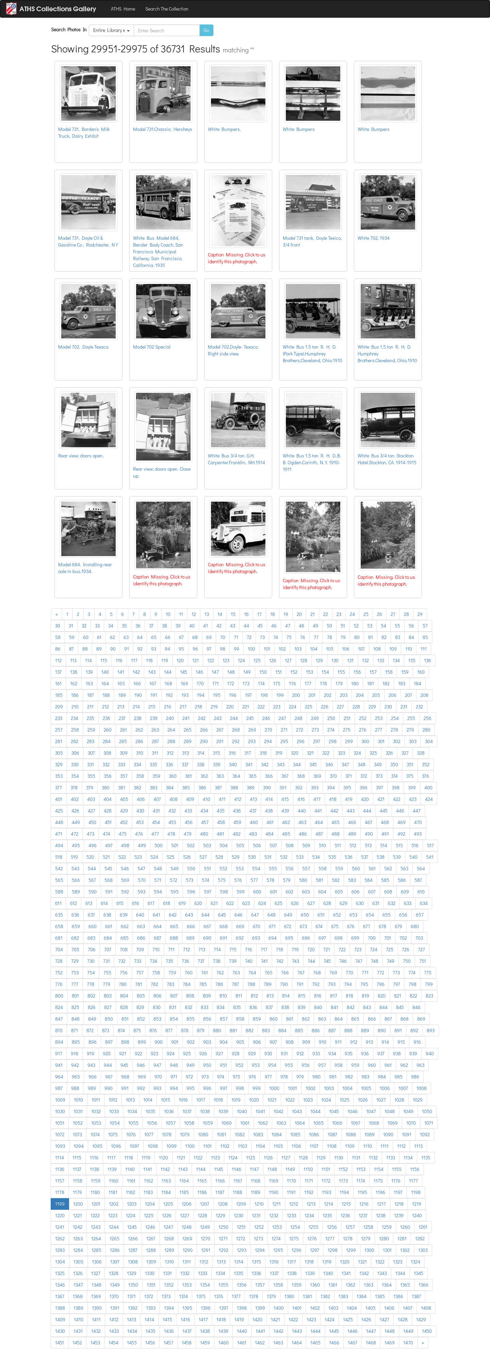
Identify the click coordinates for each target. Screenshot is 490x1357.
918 (74, 1053)
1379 (271, 1296)
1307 (114, 1261)
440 (302, 810)
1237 (363, 1215)
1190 (273, 1192)
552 (223, 868)
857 (224, 1019)
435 (221, 810)
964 (59, 1076)
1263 (78, 1238)
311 (155, 753)
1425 (348, 1319)
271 (284, 729)
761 (204, 972)
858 (240, 1019)
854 (174, 1019)
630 (360, 903)
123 (226, 660)
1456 (150, 1342)
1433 (114, 1331)
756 (124, 972)
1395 (187, 1308)
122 (210, 660)
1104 (260, 1146)
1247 (168, 1227)
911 (338, 1042)
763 (236, 972)
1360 (315, 1284)
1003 (329, 1088)
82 (384, 637)
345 (313, 764)
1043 (297, 1111)
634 (424, 903)
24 (352, 614)
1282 (420, 1238)
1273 (258, 1238)
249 (315, 718)
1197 (398, 1192)
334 (137, 764)
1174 (360, 1180)
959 (355, 1065)
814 (286, 995)
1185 (184, 1192)
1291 (205, 1250)
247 (282, 718)
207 (408, 695)
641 (156, 914)
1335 (238, 1273)
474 (106, 834)
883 (266, 1030)
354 (75, 776)
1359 (296, 1284)
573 (189, 880)
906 (257, 1042)
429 (124, 810)
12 (194, 614)
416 (301, 799)
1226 (167, 1215)
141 (120, 672)
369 (317, 776)
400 (428, 787)
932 (300, 1053)
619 (182, 903)
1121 (181, 1157)
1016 (183, 1099)
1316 (274, 1261)
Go (206, 30)
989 (92, 1088)
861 (289, 1019)
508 (289, 845)
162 (73, 683)
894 (59, 1042)
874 (121, 1030)
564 (421, 868)
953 (256, 1065)
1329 (131, 1273)
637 (91, 914)
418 (333, 799)
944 (108, 1065)
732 (122, 961)
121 (195, 660)
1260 (405, 1227)
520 (90, 857)
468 (385, 822)
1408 (426, 1308)
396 (364, 787)
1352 (169, 1284)
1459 (205, 1342)
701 (387, 938)
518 (58, 857)
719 (295, 949)
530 (252, 857)
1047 (371, 1111)
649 (288, 914)
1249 (205, 1227)
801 (75, 995)
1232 (273, 1215)
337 (185, 764)
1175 (378, 1180)
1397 (223, 1308)
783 (170, 984)
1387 (416, 1296)
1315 (256, 1261)
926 (203, 1053)
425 (59, 810)
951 (223, 1065)
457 (205, 822)
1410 (78, 1319)
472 (74, 834)
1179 (77, 1192)
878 (185, 1030)
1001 (292, 1088)
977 (268, 1076)
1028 (399, 1099)
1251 (241, 1227)
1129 (321, 1157)
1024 (326, 1099)
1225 (148, 1215)
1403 (333, 1308)
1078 (167, 1134)
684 (108, 938)
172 (230, 683)
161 (58, 683)
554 (256, 868)
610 (421, 891)
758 (156, 972)
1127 (285, 1157)
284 (107, 741)
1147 (254, 1169)
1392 (132, 1308)
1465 (315, 1342)
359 (156, 776)
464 (319, 822)
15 (233, 614)
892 (414, 1030)
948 (174, 1065)
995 (190, 1088)
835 (237, 1007)
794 (348, 984)
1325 (60, 1273)
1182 (130, 1192)
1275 (294, 1238)
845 (400, 1007)
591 (109, 891)
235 (90, 718)
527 (203, 857)
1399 (260, 1308)
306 (75, 753)
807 (174, 995)
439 (285, 810)
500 (158, 845)
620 (198, 903)
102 (282, 649)
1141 (147, 1169)
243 (218, 718)
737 (201, 961)
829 (140, 1007)
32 (84, 625)
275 (346, 729)
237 (122, 718)
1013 (130, 1099)
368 (301, 776)
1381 (307, 1296)
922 (138, 1053)
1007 (403, 1088)
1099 (171, 1146)
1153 (360, 1169)
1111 (384, 1146)
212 (105, 706)
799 (429, 984)
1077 (148, 1134)
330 (75, 764)
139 (89, 672)
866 (372, 1019)
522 (122, 857)
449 (76, 822)
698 (338, 938)
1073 (77, 1134)
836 (253, 1007)
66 (167, 637)
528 (219, 857)
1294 (260, 1250)
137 (58, 672)
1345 (418, 1273)
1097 (134, 1146)
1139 (112, 1169)
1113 (418, 1146)
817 (333, 995)
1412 (113, 1319)
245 (250, 718)
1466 (334, 1342)
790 (284, 984)
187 (90, 695)
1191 (291, 1192)
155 (341, 672)
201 (312, 695)
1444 (315, 1331)
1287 (132, 1250)
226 (324, 706)
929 (252, 1053)
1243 (95, 1227)
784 (187, 984)
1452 (77, 1342)
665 (174, 926)
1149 (290, 1169)
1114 (59, 1157)
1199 (60, 1204)
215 (152, 706)
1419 (239, 1319)
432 (172, 810)
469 (401, 822)
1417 (203, 1319)
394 (331, 787)
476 (139, 834)
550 (191, 868)
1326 (78, 1273)
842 (351, 1007)
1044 (315, 1111)
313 (185, 753)
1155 (397, 1169)
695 (289, 938)
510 (322, 845)
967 (109, 1076)
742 (279, 961)
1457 (168, 1342)
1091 (406, 1134)
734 (153, 961)
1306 (97, 1261)
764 (252, 972)
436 (237, 810)
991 (125, 1088)
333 (121, 764)
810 (223, 995)
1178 (59, 1192)
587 (418, 880)
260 (108, 729)
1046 (352, 1111)
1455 (132, 1342)
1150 (308, 1169)
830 (157, 1007)
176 (292, 683)
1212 (293, 1204)
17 (259, 614)
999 (256, 1088)
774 (411, 972)
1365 (405, 1284)
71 (236, 637)
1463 (278, 1342)
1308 (133, 1261)
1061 (244, 1123)
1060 (227, 1123)
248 (299, 718)
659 (76, 926)
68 (195, 637)
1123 (215, 1157)
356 (108, 776)
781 (138, 984)
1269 (187, 1238)
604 (322, 891)
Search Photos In (70, 29)
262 (139, 729)
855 (190, 1019)
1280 (384, 1238)
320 (294, 753)
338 (201, 764)
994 (174, 1088)
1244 (114, 1227)
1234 (309, 1215)
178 (323, 683)
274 (330, 729)
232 (419, 706)
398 (395, 787)
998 (240, 1088)
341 (248, 764)
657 (420, 914)
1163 (166, 1180)
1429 (421, 1319)
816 (318, 995)
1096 (116, 1146)
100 (251, 649)
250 (331, 718)
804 (124, 995)
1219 (416, 1204)
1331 (167, 1273)
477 (155, 834)
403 (91, 799)
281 (58, 741)
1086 (314, 1134)
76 (302, 637)
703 (419, 938)
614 (104, 903)
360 (173, 776)
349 (378, 764)
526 (187, 857)
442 (334, 810)
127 (288, 660)
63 (126, 637)
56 (411, 625)
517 (430, 845)
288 (171, 741)
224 (292, 706)
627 (311, 903)
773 (396, 972)
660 (92, 926)
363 (220, 776)
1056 (152, 1123)
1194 (344, 1192)
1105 (278, 1146)
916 (417, 1042)
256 (427, 718)
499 (142, 845)
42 (219, 625)
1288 (151, 1250)
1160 (113, 1180)
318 (263, 753)
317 (247, 753)
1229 (220, 1215)
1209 (241, 1204)
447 (417, 810)
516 (415, 845)
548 (158, 868)
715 (232, 949)
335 (153, 764)
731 (106, 961)
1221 (77, 1215)
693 (256, 938)
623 (246, 903)
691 (223, 938)
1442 (278, 1331)
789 (268, 984)
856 (207, 1019)
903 (207, 1042)
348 (361, 764)
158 (389, 672)
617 (151, 903)
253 (378, 718)
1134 (408, 1157)
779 (106, 984)
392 (299, 787)
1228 (202, 1215)
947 (157, 1065)
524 (154, 857)
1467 (352, 1342)
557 (306, 868)
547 (141, 868)
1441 (260, 1331)
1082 (240, 1134)
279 (410, 729)
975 (236, 1076)
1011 (96, 1099)
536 (349, 857)
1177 (413, 1180)
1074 (95, 1134)
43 (232, 625)
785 (203, 984)
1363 (368, 1284)
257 (59, 729)
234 (74, 718)
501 (174, 845)
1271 (223, 1238)
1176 (396, 1180)
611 (58, 903)
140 (105, 672)
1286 (115, 1250)
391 (283, 787)
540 (413, 857)
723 (357, 949)
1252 (259, 1227)
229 (372, 706)
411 (222, 799)
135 (411, 660)
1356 (242, 1284)
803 (108, 995)
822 (413, 995)
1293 (241, 1250)
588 (59, 891)
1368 (78, 1296)
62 (112, 637)
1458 (187, 1342)
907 (273, 1042)
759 (172, 972)
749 (390, 961)
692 (240, 938)
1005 (366, 1088)
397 (379, 787)
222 (261, 706)
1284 (78, 1250)
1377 (236, 1296)
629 (343, 903)
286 (139, 741)
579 (287, 880)
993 (157, 1088)
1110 (367, 1146)
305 (59, 753)
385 (186, 787)
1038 (205, 1111)
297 (316, 741)
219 (214, 706)
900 (158, 1042)
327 (405, 753)
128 (303, 660)
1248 (187, 1227)
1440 (242, 1331)
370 (333, 776)
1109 (350, 1146)
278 (394, 729)
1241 (59, 1227)
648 (271, 914)
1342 (364, 1273)
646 (238, 914)
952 (239, 1065)
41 (205, 625)
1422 (293, 1319)
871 (74, 1030)
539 (397, 857)
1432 (96, 1331)
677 (366, 926)
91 (126, 649)
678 (382, 926)
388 (234, 787)
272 (299, 729)
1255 (313, 1227)
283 (90, 741)
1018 (218, 1099)
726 (405, 949)
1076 (131, 1134)
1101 (207, 1146)
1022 (290, 1099)
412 (237, 799)
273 (315, 729)
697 (322, 938)
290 (204, 741)
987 (59, 1088)
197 (248, 695)
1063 (281, 1123)
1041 (260, 1111)
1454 (113, 1342)
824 (59, 1007)
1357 (260, 1284)
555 (273, 868)
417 (317, 799)
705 (75, 949)
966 (92, 1076)
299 (349, 741)
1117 (111, 1157)
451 (108, 822)
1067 (355, 1123)
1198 (416, 1192)
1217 (381, 1204)
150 (263, 672)
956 (305, 1065)
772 (380, 972)
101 (267, 649)
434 (204, 810)
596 (191, 891)
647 (255, 914)
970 (158, 1076)
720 (311, 949)
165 (121, 683)
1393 (151, 1308)
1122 (198, 1157)
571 (157, 880)
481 (220, 834)
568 (108, 880)
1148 (272, 1169)
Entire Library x (111, 30)
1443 (297, 1331)
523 (138, 857)
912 (353, 1042)
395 (347, 787)
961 (388, 1065)
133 (380, 660)
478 (171, 834)
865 (355, 1019)
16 (246, 614)
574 (205, 880)
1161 (131, 1180)
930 (268, 1053)
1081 (221, 1134)
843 (367, 1007)
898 (125, 1042)
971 (173, 1076)
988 (75, 1088)
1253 (277, 1227)
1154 (378, 1169)
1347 (78, 1284)
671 (272, 926)
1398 (242, 1308)
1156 (415, 1169)
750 (407, 961)
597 (207, 891)
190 (138, 695)
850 (109, 1019)
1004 (347, 1088)
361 (188, 776)
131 (350, 660)
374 (394, 776)
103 (297, 649)
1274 (276, 1238)
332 (106, 764)
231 (404, 706)
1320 (344, 1261)
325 (373, 753)
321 (310, 753)
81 (370, 637)
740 (248, 961)
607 (372, 891)
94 (167, 649)
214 (136, 706)
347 (345, 764)
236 (106, 718)
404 (107, 799)
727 (421, 949)
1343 (382, 1273)
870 (59, 1030)
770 (349, 972)
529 (236, 857)
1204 (150, 1204)
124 (241, 660)
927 (219, 1053)
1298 (333, 1250)
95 (181, 649)
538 (381, 857)
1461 (241, 1342)
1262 (60, 1238)
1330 (149, 1273)
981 (333, 1076)
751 (422, 961)
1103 (242, 1146)
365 (253, 776)
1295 (278, 1250)
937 (381, 1053)
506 (257, 845)
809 (207, 995)
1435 (151, 1331)
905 (240, 1042)
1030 (60, 1111)
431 (156, 810)
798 (412, 984)
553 (240, 868)
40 (192, 625)
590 (92, 891)
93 (153, 649)
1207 (204, 1204)
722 (342, 949)
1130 (338, 1157)
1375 (201, 1296)
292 (236, 741)
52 (356, 625)
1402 (315, 1308)
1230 (238, 1215)
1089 (369, 1134)
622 (230, 903)
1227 (184, 1215)
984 (382, 1076)
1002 (310, 1088)
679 (398, 926)
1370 (114, 1296)
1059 (208, 1123)
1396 (206, 1308)
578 (270, 880)
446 (400, 810)
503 (207, 845)
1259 (387, 1227)
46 (274, 625)
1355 (223, 1284)
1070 (411, 1123)
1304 (60, 1261)
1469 (390, 1342)
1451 (59, 1342)
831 (172, 1007)
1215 (346, 1204)
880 (217, 1030)
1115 (76, 1157)
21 (312, 614)
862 (306, 1019)
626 (295, 903)
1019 (236, 1099)
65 (154, 637)
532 (284, 857)
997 (223, 1088)
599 (240, 891)
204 (360, 695)
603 (306, 891)
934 (332, 1053)
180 (355, 683)
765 (269, 972)
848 (75, 1019)
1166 (220, 1180)
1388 (60, 1308)
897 (109, 1042)
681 (59, 938)
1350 (133, 1284)
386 (202, 787)
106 (345, 649)
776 (59, 984)
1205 (168, 1204)
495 (76, 845)
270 (268, 729)
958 (338, 1065)
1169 (273, 1180)
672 (287, 926)
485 (286, 834)
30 (57, 625)
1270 (205, 1238)
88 (85, 649)
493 (418, 834)
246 (266, 718)
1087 (332, 1134)
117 (134, 660)
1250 (223, 1227)
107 (361, 649)
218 (198, 706)
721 (326, 949)
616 (135, 903)
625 (278, 903)
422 (397, 799)
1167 (237, 1180)
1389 (78, 1308)
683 (91, 938)
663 (141, 926)
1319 (326, 1261)
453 (140, 822)
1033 (114, 1111)
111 (424, 649)
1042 (278, 1111)
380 (106, 787)
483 (253, 834)
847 (59, 1019)
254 (395, 718)
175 (276, 683)
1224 (130, 1215)
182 (386, 683)
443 (351, 810)
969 (142, 1076)
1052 (78, 1123)
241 (186, 718)
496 (92, 845)
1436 (169, 1331)
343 (280, 764)
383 (153, 787)
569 (125, 880)
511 (337, 845)
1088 (351, 1134)
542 (59, 868)
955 (289, 1065)
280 (426, 729)
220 (230, 706)
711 (171, 949)
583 (352, 880)
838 (285, 1007)
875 (137, 1030)
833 (204, 1007)
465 (335, 822)
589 (76, 891)
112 (58, 660)
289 (188, 741)
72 (249, 637)
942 (75, 1065)
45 (260, 625)
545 (108, 868)
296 (301, 741)
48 (301, 625)
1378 (253, 1296)
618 (166, 903)
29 (420, 614)
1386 (398, 1296)
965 (76, 1076)
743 (295, 961)
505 (240, 845)
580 (303, 880)
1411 (96, 1319)
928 (236, 1053)
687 (157, 938)
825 (75, 1007)
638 (107, 914)
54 (383, 625)
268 (236, 729)
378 (74, 787)
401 (58, 799)
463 (302, 822)
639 (124, 914)
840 (318, 1007)
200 (296, 695)
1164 (184, 1180)
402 (75, 799)
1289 (169, 1250)
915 (401, 1042)
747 (358, 961)
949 (190, 1065)
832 (188, 1007)
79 (343, 637)
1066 (337, 1123)
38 (164, 625)
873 (105, 1030)
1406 (389, 1308)
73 (262, 637)
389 (251, 787)
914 (385, 1042)
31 (71, 625)
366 (269, 776)
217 (183, 706)
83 (397, 637)
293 (252, 741)
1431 (78, 1331)
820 (382, 995)
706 (92, 949)
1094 (79, 1146)
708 (124, 949)
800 (59, 995)
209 (59, 706)
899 (142, 1042)
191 (153, 695)
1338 (292, 1273)
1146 (236, 1169)
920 (107, 1053)
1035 (151, 1111)
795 (364, 984)
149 (247, 672)
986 (415, 1076)
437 (253, 810)
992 (141, 1088)
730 (91, 961)
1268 (169, 1238)
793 (332, 984)
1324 (415, 1261)
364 (236, 776)
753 (75, 972)
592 (125, 891)
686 (141, 938)
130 (335, 660)
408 (173, 799)
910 (322, 1042)
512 (352, 845)
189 (122, 695)
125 (257, 660)
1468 (371, 1342)
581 (319, 880)
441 (318, 810)
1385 (380, 1296)
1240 (417, 1215)
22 (325, 614)
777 (74, 984)
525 (171, 857)
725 (389, 949)
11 (181, 614)
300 (365, 741)
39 (178, 625)
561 (372, 868)
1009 (60, 1099)
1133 (390, 1157)
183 (401, 683)
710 (156, 949)
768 (317, 972)
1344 (400, 1273)
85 (425, 637)
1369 (96, 1296)
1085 (295, 1134)
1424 (329, 1319)
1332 (185, 1273)
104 (313, 649)
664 (157, 926)
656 (403, 914)
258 (75, 729)
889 (365, 1030)
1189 (255, 1192)
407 (157, 799)
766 (285, 972)
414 (269, 799)
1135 (425, 1157)
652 (337, 914)
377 (58, 787)
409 (190, 799)
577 (254, 880)
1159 (95, 1180)
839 (302, 1007)
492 (401, 834)
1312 (203, 1261)
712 (186, 949)
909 (306, 1042)
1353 (187, 1284)
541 (430, 857)
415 (285, 799)
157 (373, 672)
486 (303, 834)
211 (90, 706)
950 (207, 1065)
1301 (387, 1250)
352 (425, 764)
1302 (405, 1250)
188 (106, 695)
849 (92, 1019)
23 (339, 614)
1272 (240, 1238)
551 (207, 868)
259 (91, 729)
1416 (185, 1319)
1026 (363, 1099)
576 (238, 880)
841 (334, 1007)
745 (327, 961)
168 (168, 683)
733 (137, 961)
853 (157, 1019)
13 (207, 614)
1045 (334, 1111)
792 (316, 984)
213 (120, 706)
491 (385, 834)
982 (349, 1076)
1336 (256, 1273)
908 (289, 1042)
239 (154, 718)
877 (169, 1030)
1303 (423, 1250)
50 (329, 625)
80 (357, 637)
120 (180, 660)
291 (220, 741)
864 (338, 1019)
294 (268, 741)
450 (92, 822)
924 (171, 1053)
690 (207, 938)
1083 (258, 1134)
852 (141, 1019)
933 (316, 1053)
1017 (200, 1099)
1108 (332, 1146)
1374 (183, 1296)
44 (246, 625)
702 (403, 938)
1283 (60, 1250)
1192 (308, 1192)
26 (379, 614)
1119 (146, 1157)
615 (120, 903)
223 (276, 706)
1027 (381, 1099)
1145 (218, 1169)
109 (393, 649)
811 (238, 995)
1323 (397, 1261)
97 (209, 649)
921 (122, 1053)
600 (257, 891)
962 (404, 1065)
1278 (348, 1238)
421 (381, 799)
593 (141, 891)
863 (322, 1019)
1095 (97, 1146)
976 (252, 1076)
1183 (148, 1192)
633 (407, 903)
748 (374, 961)
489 (352, 834)
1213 (311, 1204)
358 (140, 776)
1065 (318, 1123)
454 (156, 822)
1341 (346, 1273)
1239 (399, 1215)
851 (125, 1019)
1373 (166, 1296)
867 (388, 1019)
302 (397, 741)
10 (168, 614)
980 (316, 1076)
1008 (421, 1088)
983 (365, 1076)
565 (59, 880)
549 (174, 868)
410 (206, 799)
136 (427, 660)
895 (76, 1042)
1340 (328, 1273)
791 (300, 984)
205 (376, 695)
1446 (352, 1331)
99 (236, 649)
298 (333, 741)
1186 (202, 1192)
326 (389, 753)
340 (233, 764)
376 (425, 776)
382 (137, 787)
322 (325, 753)
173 (246, 683)
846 (416, 1007)
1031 (78, 1111)
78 (329, 637)
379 (89, 787)
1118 (128, 1157)
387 (218, 787)
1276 (312, 1238)
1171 (309, 1180)
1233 (291, 1215)
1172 (326, 1180)
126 (272, 660)
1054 (115, 1123)
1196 (380, 1192)
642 (173, 914)
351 (410, 764)
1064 (300, 1123)
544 (92, 868)
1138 (94, 1169)
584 (368, 880)
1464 (297, 1342)
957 (322, 1065)
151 (278, 672)
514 (383, 845)
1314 (238, 1261)
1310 (169, 1261)
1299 (351, 1250)
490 (369, 834)
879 (201, 1030)
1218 (399, 1204)
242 (202, 718)
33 (97, 625)
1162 (148, 1180)
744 (311, 961)
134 (396, 660)
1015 (165, 1099)
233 (58, 718)
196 (232, 695)
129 (319, 660)
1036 (169, 1111)
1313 (221, 1261)
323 (341, 753)
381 (121, 787)
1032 (96, 1111)
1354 (205, 1284)
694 (272, 938)
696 (306, 938)
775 (427, 972)
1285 (96, 1250)
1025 (344, 1099)
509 (306, 845)
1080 (203, 1134)
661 (108, 926)
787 (235, 984)
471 (58, 834)
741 (264, 961)
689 (190, 938)
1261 (423, 1227)
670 (256, 926)
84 (411, 637)
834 (221, 1007)
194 (201, 695)
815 (302, 995)
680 (415, 926)
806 (157, 995)
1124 (233, 1157)
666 (191, 926)
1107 (314, 1146)
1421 (275, 1319)
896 (92, 1042)
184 (417, 683)
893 (431, 1030)
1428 (403, 1319)
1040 (242, 1111)
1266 (133, 1238)
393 (314, 787)
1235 (327, 1215)
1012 (113, 1099)
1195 (362, 1192)
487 (319, 834)
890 (382, 1030)
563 (404, 868)
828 (124, 1007)
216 (167, 706)
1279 (366, 1238)
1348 (96, 1284)
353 (59, 776)
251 (347, 718)
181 (370, 683)
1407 (407, 1308)
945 (124, 1065)
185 (59, 695)
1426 (366, 1319)
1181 (113, 1192)
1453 (95, 1342)
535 (332, 857)
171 (215, 683)
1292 (223, 1250)
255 (411, 718)
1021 (272, 1099)
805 (141, 995)
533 (300, 857)
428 (108, 810)
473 (90, 834)
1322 (380, 1261)
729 (75, 961)
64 (140, 637)
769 (333, 972)
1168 (255, 1180)
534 (316, 857)
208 (424, 695)
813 (270, 995)
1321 (362, 1261)
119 (164, 660)
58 (58, 637)
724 (373, 949)
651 (321, 914)
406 (141, 799)
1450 (427, 1331)
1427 (384, 1319)
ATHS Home (123, 8)
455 (172, 822)
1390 (97, 1308)
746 (343, 961)
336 (169, 764)
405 (124, 799)
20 (299, 614)
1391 (114, 1308)
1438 (205, 1331)
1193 (326, 1192)
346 (329, 764)
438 (269, 810)
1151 (326, 1169)
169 (184, 683)
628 (327, 903)
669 (240, 926)
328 (421, 753)
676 (351, 926)
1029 (418, 1099)
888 (348, 1030)
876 (153, 1030)
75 (289, 637)
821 (397, 995)
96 (195, 649)
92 (140, 649)
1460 (223, 1342)
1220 (60, 1215)
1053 (96, 1123)
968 (125, 1076)
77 (316, 637)
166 (137, 683)
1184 (166, 1192)
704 (59, 949)
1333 (202, 1273)
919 (90, 1053)
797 (396, 984)
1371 (131, 1296)
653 (353, 914)
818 (349, 995)
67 (181, 637)
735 (169, 961)
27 (393, 614)
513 (368, 845)
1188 (237, 1192)
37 (151, 625)
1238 (381, 1215)
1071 (428, 1123)
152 (293, 672)
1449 (408, 1331)
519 (74, 857)
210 (75, 706)
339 (216, 764)
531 (268, 857)
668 (223, 926)
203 (343, 695)
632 (391, 903)
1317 (291, 1261)
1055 (133, 1123)
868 (405, 1019)
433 (188, 810)
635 (59, 914)
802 (91, 995)
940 (430, 1053)
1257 (350, 1227)
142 (136, 672)
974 (220, 1076)
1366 (423, 1284)
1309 (151, 1261)
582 (336, 880)
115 (103, 660)
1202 (113, 1204)
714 (217, 949)
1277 (329, 1238)
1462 (260, 1342)
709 (140, 949)
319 (278, 753)
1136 (59, 1169)
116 (119, 660)
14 (219, 614)
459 (237, 822)
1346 (60, 1284)
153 (309, 672)
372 (363, 776)
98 (222, 649)
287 (155, 741)
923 (154, 1053)
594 (158, 891)
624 (262, 903)
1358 (278, 1284)
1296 (296, 1250)
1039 (223, 1111)
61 (99, 637)
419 (349, 799)
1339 (310, 1273)
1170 (291, 1180)
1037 (187, 1111)
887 (332, 1030)
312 (170, 753)
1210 (259, 1204)
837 (269, 1007)
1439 (223, 1331)
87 (71, 649)
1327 (95, 1273)
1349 (115, 1284)
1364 (387, 1284)
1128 (303, 1157)
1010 (78, 1099)
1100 (190, 1146)
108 (377, 649)
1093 (60, 1146)
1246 (150, 1227)
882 (250, 1030)
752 (59, 972)
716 (248, 949)
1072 (59, 1134)
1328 (113, 1273)
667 (207, 926)
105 (329, 649)
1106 (296, 1146)
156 (357, 672)
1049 (408, 1111)
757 (140, 972)
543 (75, 868)
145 (183, 672)
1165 (202, 1180)
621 (214, 903)
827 (108, 1007)
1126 (268, 1157)
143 (152, 672)
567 (92, 880)
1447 (371, 1331)
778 (90, 984)
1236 (345, 1215)
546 (125, 868)
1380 (289, 1296)
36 (138, 625)
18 (272, 614)
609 (405, 891)
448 (59, 822)
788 (251, 984)
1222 (95, 1215)
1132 (373, 1157)
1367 (59, 1296)
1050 (427, 1111)
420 (365, 799)
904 (223, 1042)
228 (356, 706)
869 (421, 1019)
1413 (131, 1319)
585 (385, 880)
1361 (332, 1284)
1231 (256, 1215)
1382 (325, 1296)
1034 (132, 1111)
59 (72, 637)
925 (187, 1053)
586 (402, 880)
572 (173, 880)
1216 (364, 1204)
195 (216, 695)
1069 (393, 1123)
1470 (408, 1342)
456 (189, 822)
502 (191, 845)
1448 (390, 1331)
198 (264, 695)
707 (107, 949)
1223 (112, 1215)
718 (279, 949)
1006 (385, 1088)
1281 (402, 1238)
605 (339, 891)
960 (372, 1065)
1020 (254, 1099)
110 (408, 649)
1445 (334, 1331)
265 (188, 729)
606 (356, 891)
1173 (343, 1180)
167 (152, 683)
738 (216, 961)
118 (149, 660)
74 (275, 637)
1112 (401, 1146)
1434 (132, 1331)
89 (99, 649)
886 (316, 1030)
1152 (343, 1169)
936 (365, 1053)
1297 (314, 1250)
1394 (169, 1308)
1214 (328, 1204)
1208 (223, 1204)
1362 (350, 1284)
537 (364, 857)
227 (340, 706)
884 (282, 1030)
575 (222, 880)
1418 (221, 1319)
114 (88, 660)
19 (285, 614)
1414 (149, 1319)
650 (305, 914)
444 (367, 810)
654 (370, 914)
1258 (368, 1227)
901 (174, 1042)
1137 (77, 1169)
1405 (370, 1308)
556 (289, 868)
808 (190, 995)
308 (107, 753)
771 (365, 972)
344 (297, 764)
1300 (369, 1250)
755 (107, 972)
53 (369, 625)
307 (91, 753)
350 (394, 764)
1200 (78, 1204)
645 (222, 914)
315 (216, 753)
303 (412, 741)
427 (91, 810)
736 (185, 961)
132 (365, 660)
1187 (219, 1192)
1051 (59, 1123)
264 (171, 729)
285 (123, 741)
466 (352, 822)
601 (273, 891)
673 (303, 926)
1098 (153, 1146)
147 (215, 672)
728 (59, 961)
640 (140, 914)
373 (379, 776)
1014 (147, 1099)
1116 (94, 1157)
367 (285, 776)
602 (289, 891)
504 (223, 845)
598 (224, 891)
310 (139, 753)
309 (124, 753)
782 (154, 984)
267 (220, 729)
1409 (60, 1319)
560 (356, 868)
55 (397, 625)
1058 (189, 1123)
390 (267, 787)
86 (58, 649)
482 (237, 834)
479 (188, 834)
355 (91, 776)
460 (254, 822)
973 (205, 1076)
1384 (361, 1296)
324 (357, 753)
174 (261, 683)
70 (222, 637)
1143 (182, 1169)
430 (140, 810)
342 (264, 764)
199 (280, 695)
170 (200, 683)
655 (386, 914)
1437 (187, 1331)
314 (201, 753)
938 (397, 1053)
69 (209, 637)
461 (270, 822)
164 (105, 683)
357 (124, 776)
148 (231, 672)
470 (418, 822)
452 (124, 822)
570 (142, 880)
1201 (96, 1204)
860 (274, 1019)
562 (388, 868)
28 (406, 614)
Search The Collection (167, 8)
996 (207, 1088)
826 (92, 1007)
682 (75, 938)
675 (335, 926)
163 (89, 683)
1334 (220, 1273)
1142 (165, 1169)
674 (319, 926)
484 (269, 834)
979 (300, 1076)
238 (138, 718)
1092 (425, 1134)
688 (174, 938)
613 (88, 903)
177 (308, 683)
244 (234, 718)
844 (383, 1007)
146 (199, 672)
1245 (132, 1227)
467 (368, 822)
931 (284, 1053)
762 (220, 972)
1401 (296, 1308)
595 (174, 891)
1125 (250, 1157)
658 (59, 926)
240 (170, 718)
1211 (276, 1204)
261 (123, 729)
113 (73, 660)
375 (409, 776)
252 (362, 718)
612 (73, 903)
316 (232, 753)
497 (109, 845)
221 (245, 706)
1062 (263, 1123)
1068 (374, 1123)
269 (252, 729)
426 (75, 810)
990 (108, 1088)
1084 (277, 1134)
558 (322, 868)
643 (189, 914)
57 (425, 625)
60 (85, 637)
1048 (390, 1111)
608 (388, 891)
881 (233, 1030)
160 (421, 672)
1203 (131, 1204)
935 (349, 1053)
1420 (257, 1319)
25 (366, 614)
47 (287, 625)
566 (76, 880)
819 (365, 995)
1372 (148, 1296)
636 (75, 914)
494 (59, 845)
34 (110, 625)
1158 (77, 1180)
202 (327, 695)
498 (125, 845)
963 (420, 1065)
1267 (151, 1238)
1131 (356, 1157)
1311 (186, 1261)
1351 (151, 1284)
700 (372, 938)
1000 (274, 1088)
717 (264, 949)
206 (392, 695)
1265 (114, 1238)
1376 (218, 1296)
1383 (343, 1296)
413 (253, 799)
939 (413, 1053)
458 (221, 822)
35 (124, 625)
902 (191, 1042)
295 (284, 741)
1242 (77, 1227)
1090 (388, 1134)
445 (384, 810)
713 (201, 949)
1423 (311, 1319)
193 (185, 695)
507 (273, 845)
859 (257, 1019)
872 (90, 1030)
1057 (171, 1123)
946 (141, 1065)
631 (375, 903)
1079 (185, 1134)
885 (299, 1030)
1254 (295, 1227)
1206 (187, 1204)
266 (204, 729)
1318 (309, 1261)
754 (91, 972)
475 (123, 834)
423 (412, 799)
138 (73, 672)
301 (381, 741)
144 (168, 672)
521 (106, 857)
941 (59, 1065)
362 (204, 776)
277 (378, 729)
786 (219, 984)
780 (123, 984)
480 (204, 834)
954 (272, 1065)
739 (232, 961)
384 (170, 787)
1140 (130, 1169)
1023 (308, 1099)
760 (189, 972)
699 (355, 938)
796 (381, 984)
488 (335, 834)
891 (398, 1030)
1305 (78, 1261)
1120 (163, 1157)
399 (412, 787)
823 (429, 995)
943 (91, 1065)
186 (75, 695)
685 (124, 938)
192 (169, 695)
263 (155, 729)
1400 (279, 1308)
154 (325, 672)
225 (308, 706)
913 (369, 1042)
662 (125, 926)
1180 (95, 1192)
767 (301, 972)
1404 (352, 1308)
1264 (96, 1238)
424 (429, 799)
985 (398, 1076)
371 (348, 776)
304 (429, 741)
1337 (274, 1273)
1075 (113, 1134)
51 (343, 625)
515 (399, 845)
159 (405, 672)
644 (205, 914)
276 (362, 729)
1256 (332, 1227)
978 (284, 1076)
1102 (224, 1146)
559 (339, 868)
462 (286, 822)
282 (74, 741)
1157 (59, 1180)
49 (315, 625)
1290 (188, 1250)
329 (59, 764)
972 (189, 1076)
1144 (201, 1169)
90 (113, 649)
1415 (167, 1319)
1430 (60, 1331)
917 (58, 1053)
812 (254, 995)
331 (90, 764)
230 (388, 706)
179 (339, 683)
